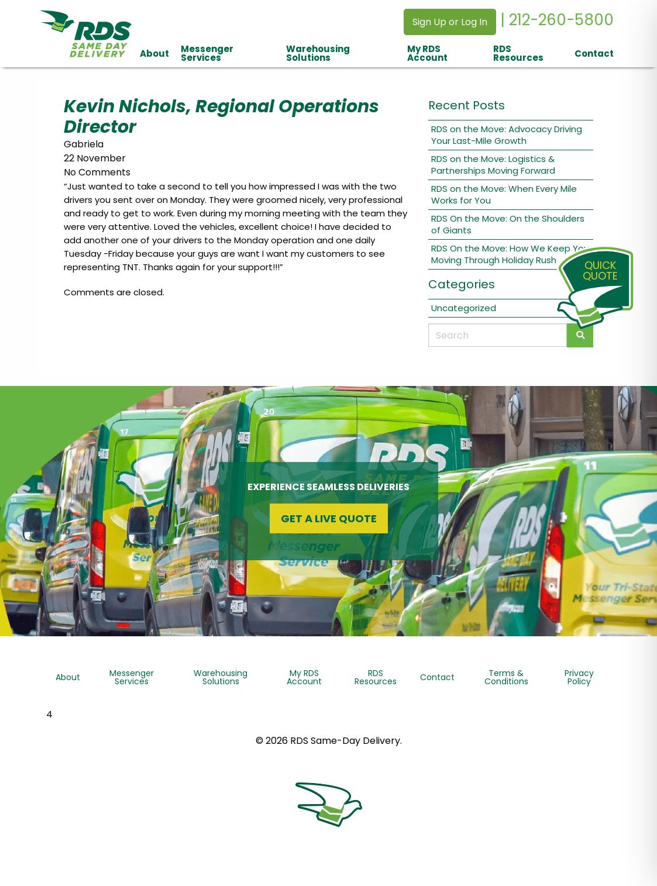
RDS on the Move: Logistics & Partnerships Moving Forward (493, 165)
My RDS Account (427, 53)
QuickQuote (600, 270)
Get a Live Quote (329, 518)
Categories (461, 284)
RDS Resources (518, 53)
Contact (594, 53)
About (154, 53)
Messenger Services (207, 53)
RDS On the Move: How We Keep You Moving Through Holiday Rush (510, 254)
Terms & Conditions (506, 677)
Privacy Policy (579, 677)
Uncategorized (463, 308)
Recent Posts (466, 105)
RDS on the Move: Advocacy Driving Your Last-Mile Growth (506, 135)
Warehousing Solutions (318, 53)
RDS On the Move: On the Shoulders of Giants (507, 224)
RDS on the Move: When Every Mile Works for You (504, 194)
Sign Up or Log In (449, 22)
